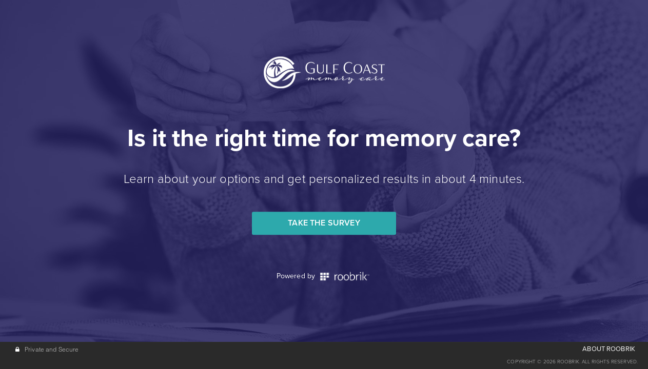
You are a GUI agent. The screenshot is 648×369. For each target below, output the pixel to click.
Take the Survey (324, 223)
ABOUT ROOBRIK (608, 349)
